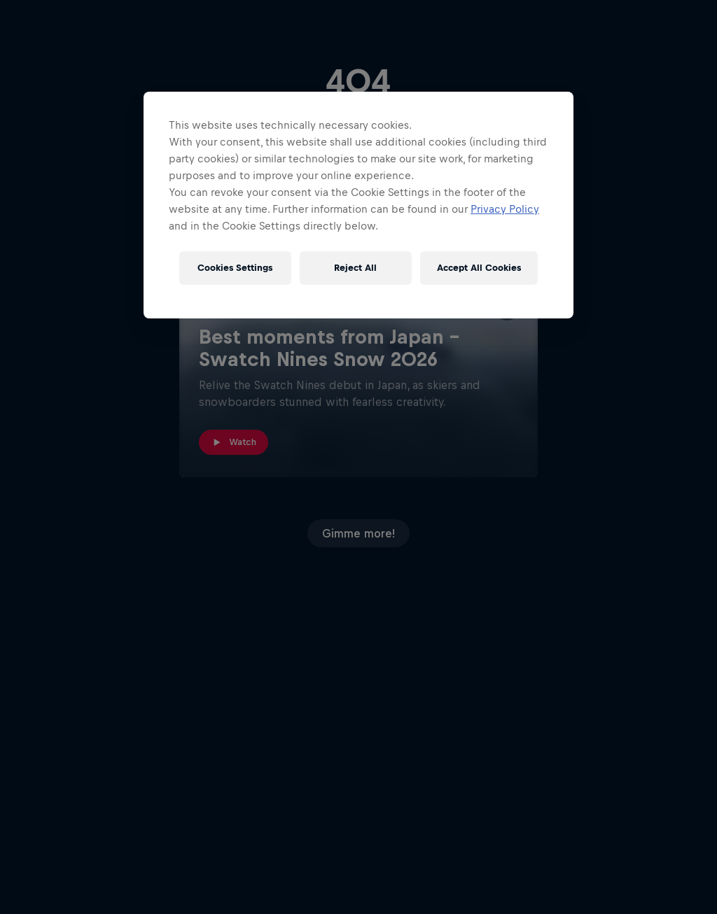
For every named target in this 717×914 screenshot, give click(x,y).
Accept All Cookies (479, 267)
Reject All (355, 267)
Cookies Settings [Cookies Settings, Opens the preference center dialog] (234, 267)
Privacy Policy (505, 209)
